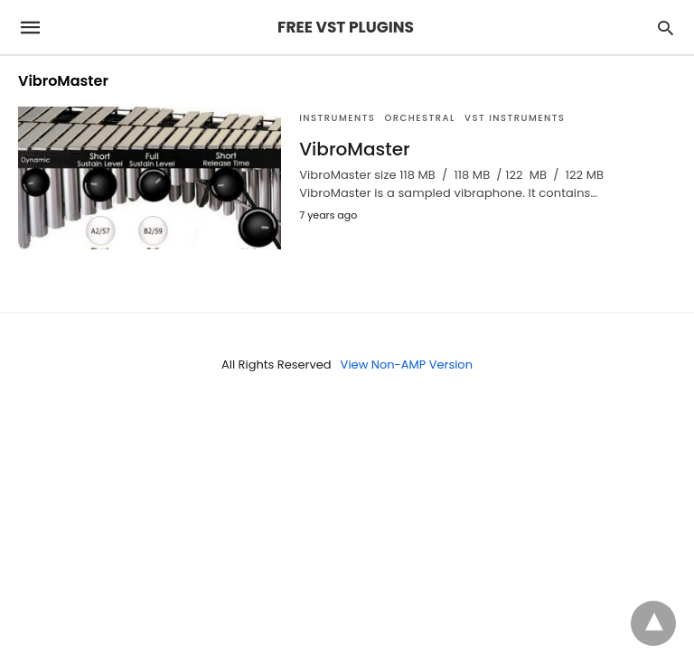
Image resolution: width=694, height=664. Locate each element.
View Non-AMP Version (407, 364)
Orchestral (419, 118)
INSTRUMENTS (337, 118)
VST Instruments (514, 118)
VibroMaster (354, 149)
